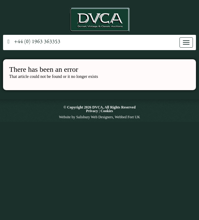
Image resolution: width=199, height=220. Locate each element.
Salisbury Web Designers (94, 117)
